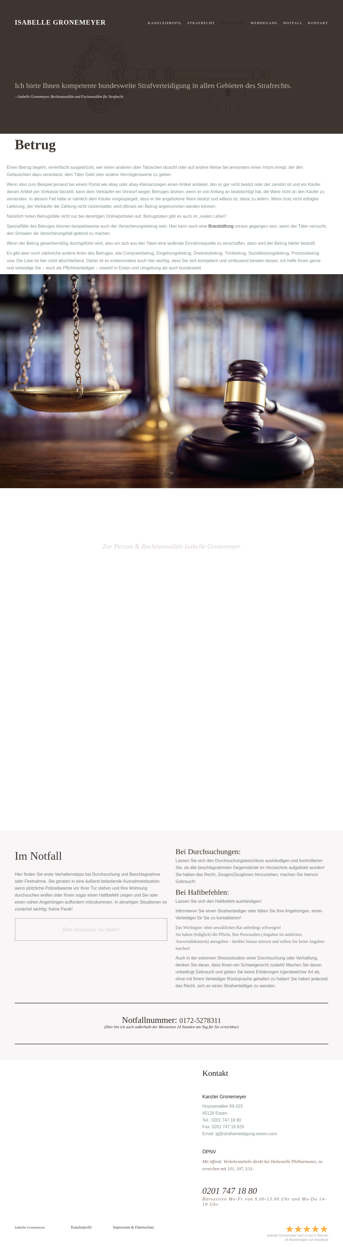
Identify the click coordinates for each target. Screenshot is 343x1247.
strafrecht (201, 23)
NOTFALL (293, 23)
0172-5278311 (200, 1020)
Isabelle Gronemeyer (60, 22)
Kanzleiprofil (165, 23)
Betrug (35, 144)
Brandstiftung (220, 226)
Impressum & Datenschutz (133, 1227)
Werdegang (264, 23)
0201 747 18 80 (233, 1190)
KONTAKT (318, 23)
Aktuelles (232, 23)
